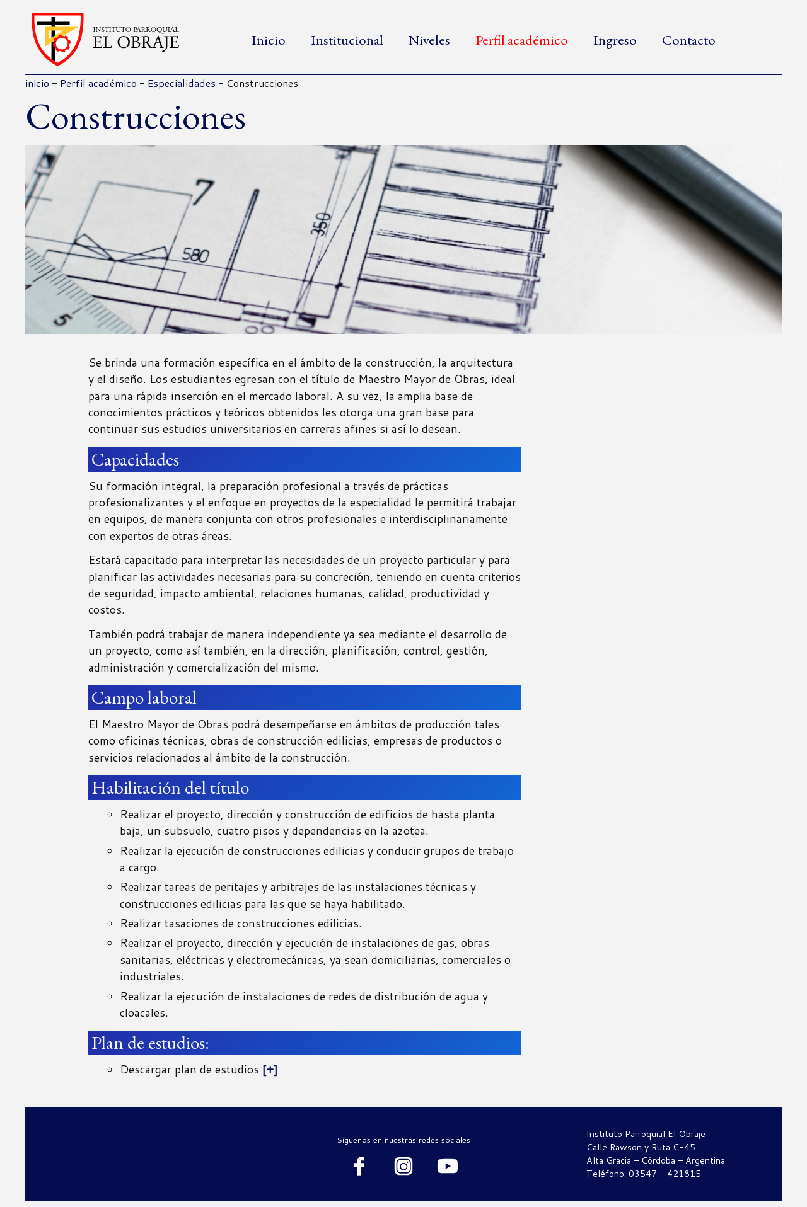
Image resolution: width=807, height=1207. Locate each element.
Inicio (269, 39)
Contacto (689, 39)
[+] (268, 1069)
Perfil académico (521, 39)
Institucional (347, 39)
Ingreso (615, 39)
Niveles (429, 39)
